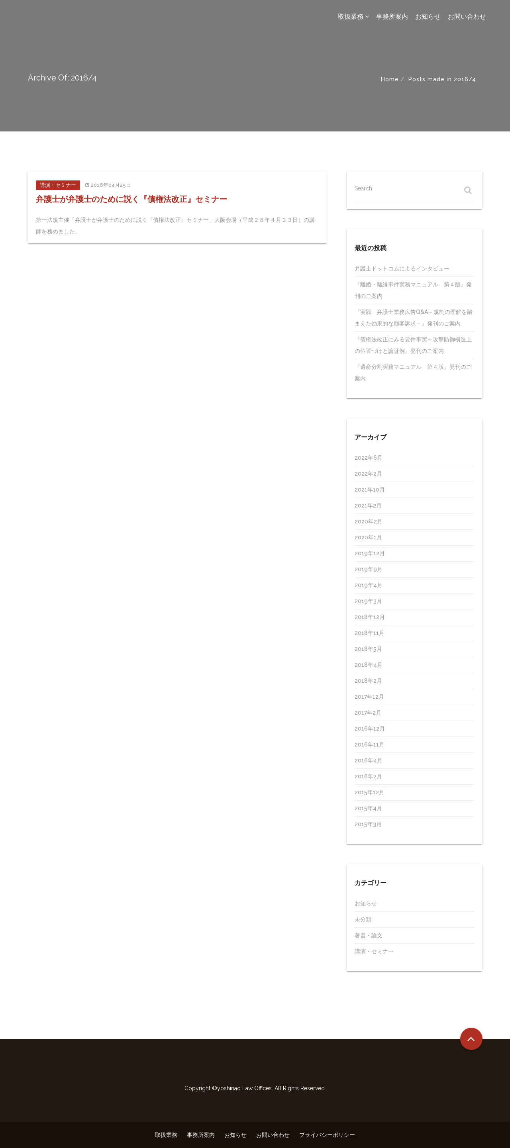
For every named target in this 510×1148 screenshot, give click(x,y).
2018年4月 (368, 665)
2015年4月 (368, 808)
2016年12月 (370, 728)
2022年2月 (368, 473)
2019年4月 (368, 585)
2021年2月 (368, 505)
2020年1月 (368, 537)
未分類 (363, 919)
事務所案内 (392, 16)
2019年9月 (368, 569)
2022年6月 (368, 457)
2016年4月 (368, 760)
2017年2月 (368, 712)
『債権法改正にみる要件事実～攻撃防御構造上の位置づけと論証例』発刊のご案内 (413, 345)
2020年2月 (368, 521)
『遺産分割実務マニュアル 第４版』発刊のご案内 (413, 373)
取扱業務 (353, 16)
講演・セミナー (58, 185)
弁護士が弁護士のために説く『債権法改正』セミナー (131, 199)
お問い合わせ (467, 16)
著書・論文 (368, 935)
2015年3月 (368, 824)
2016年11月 (369, 744)
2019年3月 (368, 601)
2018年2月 (368, 681)
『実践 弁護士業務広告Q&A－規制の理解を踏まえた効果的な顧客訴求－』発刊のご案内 (414, 318)
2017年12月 (369, 697)
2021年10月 (370, 489)
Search (363, 188)
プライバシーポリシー (327, 1135)
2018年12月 (370, 617)
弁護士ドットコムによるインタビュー (402, 268)
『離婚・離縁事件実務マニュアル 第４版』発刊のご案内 (413, 290)
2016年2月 (368, 776)
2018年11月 (369, 633)
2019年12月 (370, 553)
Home (390, 79)
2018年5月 (368, 649)
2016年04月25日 (111, 185)
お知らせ (428, 16)
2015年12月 (369, 792)
